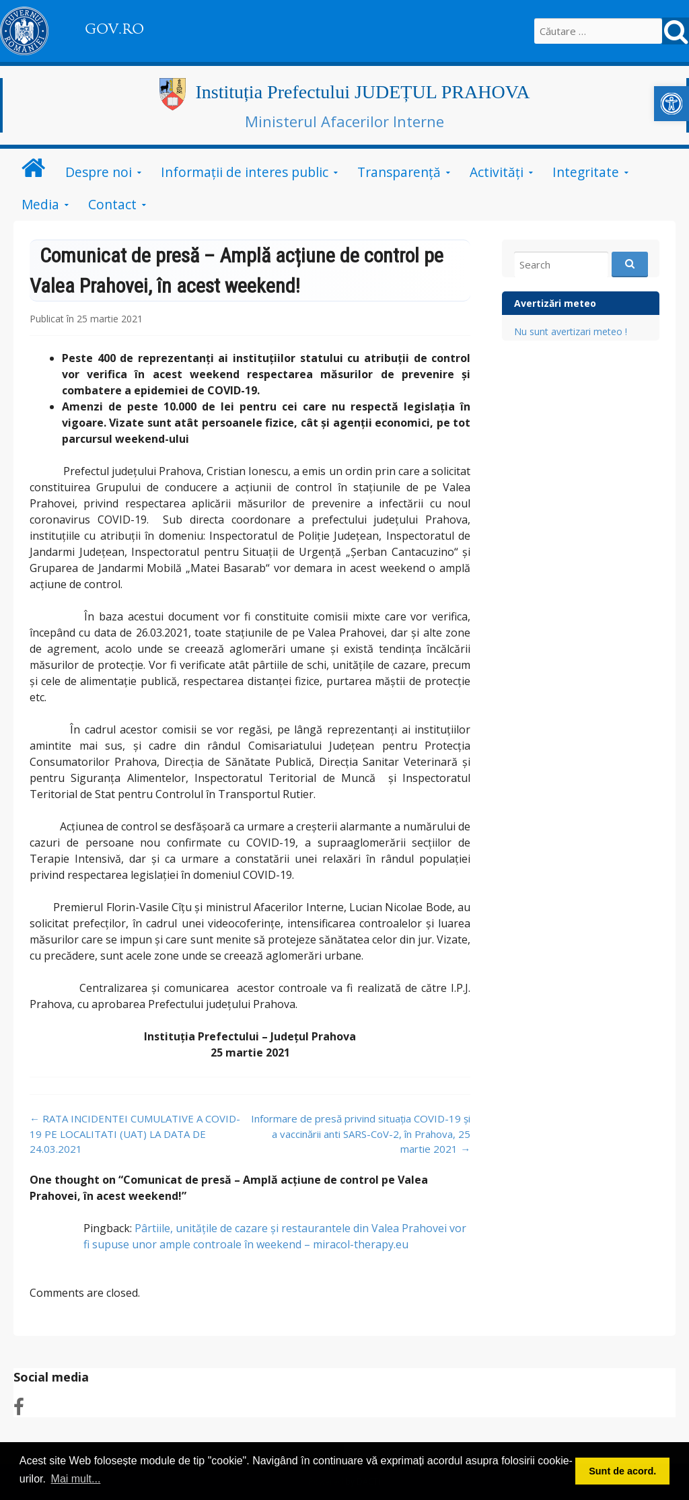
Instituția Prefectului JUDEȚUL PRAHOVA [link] (363, 91)
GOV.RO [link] (114, 29)
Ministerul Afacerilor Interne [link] (344, 121)
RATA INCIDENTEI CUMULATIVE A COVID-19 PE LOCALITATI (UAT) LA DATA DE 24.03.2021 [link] (135, 1133)
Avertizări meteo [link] (555, 303)
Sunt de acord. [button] (622, 1471)
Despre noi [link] (98, 172)
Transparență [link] (399, 172)
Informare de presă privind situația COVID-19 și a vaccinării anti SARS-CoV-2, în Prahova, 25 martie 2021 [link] (360, 1133)
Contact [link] (112, 204)
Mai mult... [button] (76, 1479)
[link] (671, 103)
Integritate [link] (585, 172)
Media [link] (40, 204)
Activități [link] (496, 172)
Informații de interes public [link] (244, 172)
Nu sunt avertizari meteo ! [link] (570, 331)
